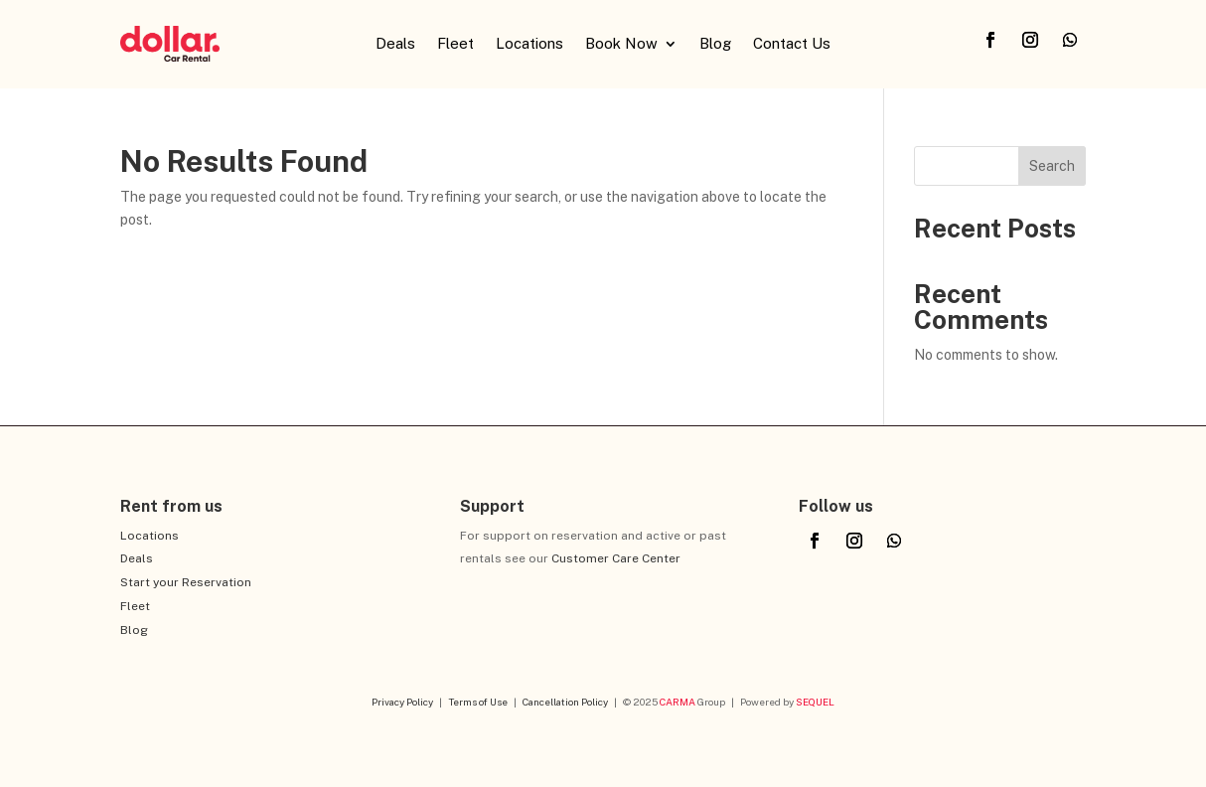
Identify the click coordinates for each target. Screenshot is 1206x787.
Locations (529, 44)
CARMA (677, 702)
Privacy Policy (402, 702)
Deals (395, 44)
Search (1052, 166)
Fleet (455, 44)
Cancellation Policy (565, 702)
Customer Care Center (615, 558)
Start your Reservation (185, 582)
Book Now (621, 44)
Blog (715, 44)
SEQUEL (815, 702)
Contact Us (791, 44)
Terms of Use (478, 702)
